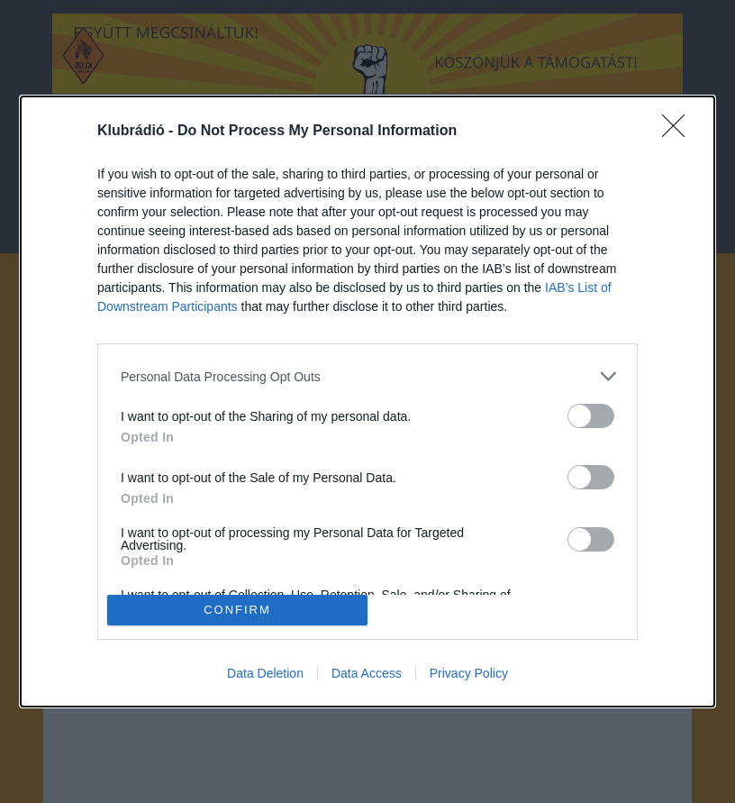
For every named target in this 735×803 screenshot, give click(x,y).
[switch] (590, 416)
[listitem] (367, 376)
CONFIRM (237, 609)
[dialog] (367, 401)
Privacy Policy (469, 673)
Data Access (366, 673)
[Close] (679, 131)
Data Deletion (265, 673)
